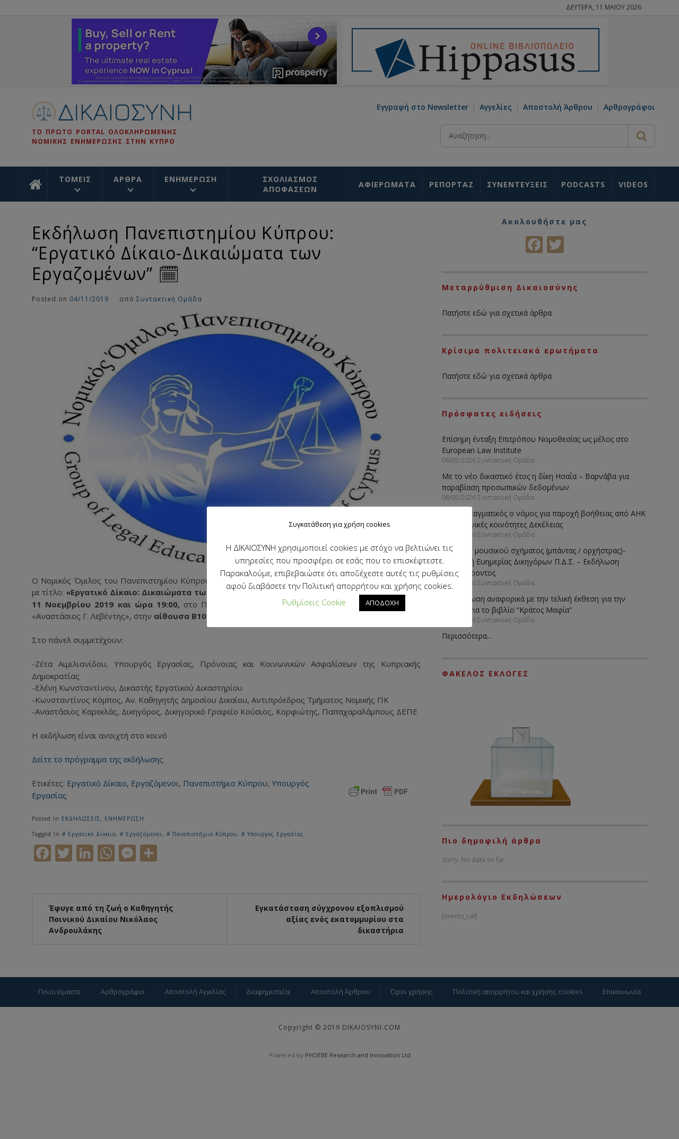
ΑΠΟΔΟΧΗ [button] (382, 602)
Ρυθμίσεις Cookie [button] (314, 602)
